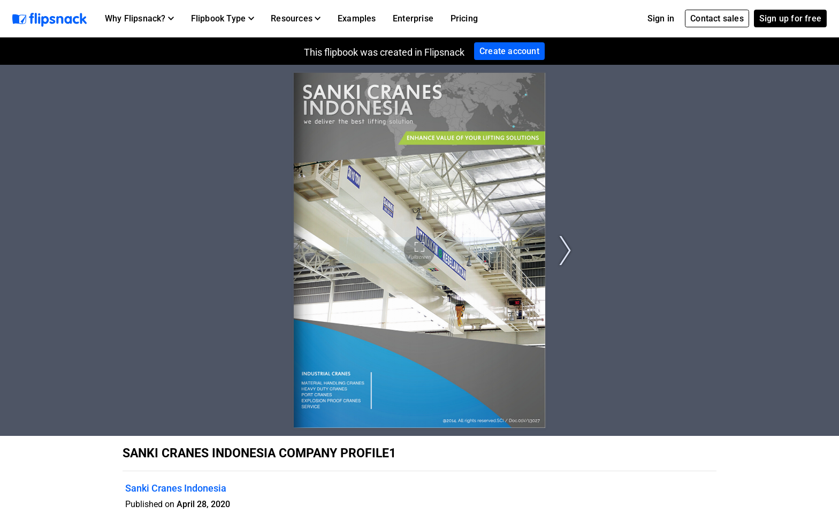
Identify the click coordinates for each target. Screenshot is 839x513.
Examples (357, 18)
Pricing (464, 18)
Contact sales (717, 18)
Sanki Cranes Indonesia (175, 488)
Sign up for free (790, 18)
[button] (139, 18)
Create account (509, 51)
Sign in (660, 18)
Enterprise (413, 18)
